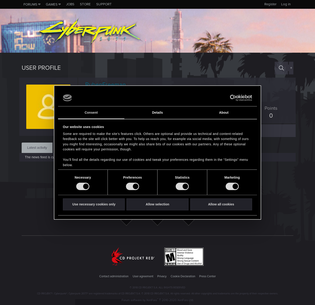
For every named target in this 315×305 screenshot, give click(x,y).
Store (85, 4)
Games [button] (52, 4)
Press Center (207, 276)
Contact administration (113, 276)
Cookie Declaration (183, 276)
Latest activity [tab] (37, 148)
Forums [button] (30, 4)
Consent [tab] (91, 112)
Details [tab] (157, 112)
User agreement (143, 276)
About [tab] (223, 112)
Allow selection (157, 204)
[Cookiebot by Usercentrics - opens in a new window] (232, 98)
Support (104, 4)
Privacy (161, 276)
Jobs (70, 4)
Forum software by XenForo (158, 300)
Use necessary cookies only (93, 204)
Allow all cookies (221, 204)
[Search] (281, 68)
